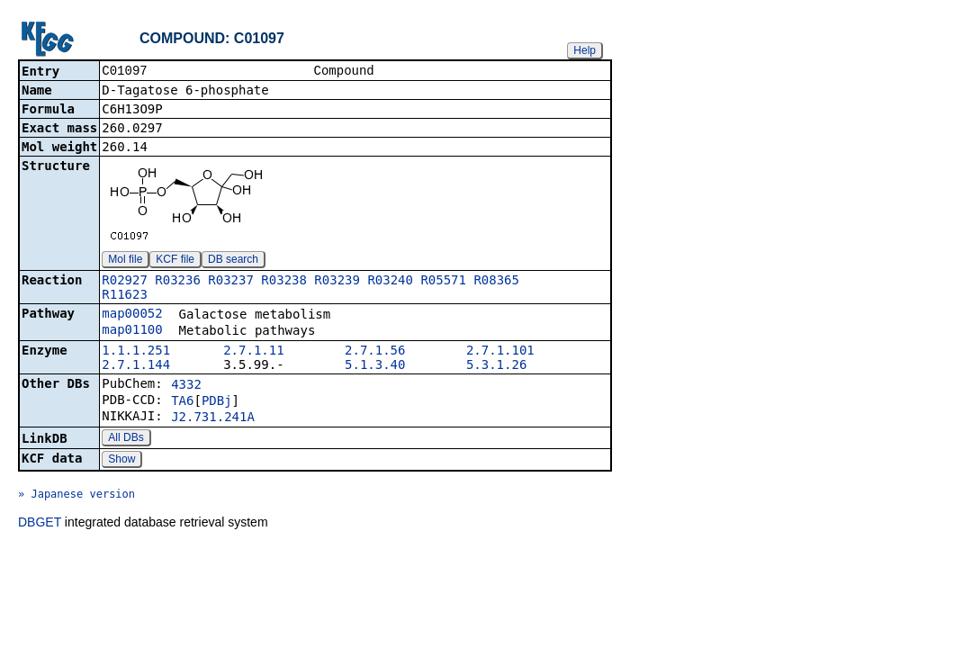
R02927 (125, 281)
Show (121, 460)
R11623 (125, 296)
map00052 (132, 315)
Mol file (125, 261)
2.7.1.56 (375, 352)
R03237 (231, 281)
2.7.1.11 (253, 352)
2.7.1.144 (136, 366)
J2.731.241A (213, 418)
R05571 (443, 281)
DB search (233, 261)
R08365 (496, 281)
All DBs (125, 439)
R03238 (284, 281)
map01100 (132, 331)
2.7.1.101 (500, 352)
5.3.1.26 (496, 366)
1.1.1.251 (136, 352)
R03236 (178, 281)
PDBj (217, 402)
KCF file (175, 261)
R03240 (390, 281)
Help (584, 50)
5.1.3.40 (375, 366)
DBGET (39, 524)
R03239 (337, 281)
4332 (186, 386)
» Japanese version (76, 496)
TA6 (182, 402)
